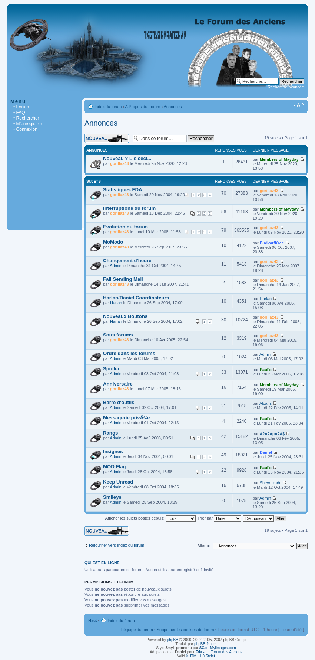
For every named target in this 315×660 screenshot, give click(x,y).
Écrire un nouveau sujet (106, 138)
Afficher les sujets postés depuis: (150, 518)
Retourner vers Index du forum (116, 545)
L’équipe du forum (136, 629)
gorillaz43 (119, 163)
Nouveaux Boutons (125, 316)
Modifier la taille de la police (298, 105)
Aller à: (204, 545)
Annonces (173, 106)
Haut (92, 620)
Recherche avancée (286, 87)
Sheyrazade (271, 483)
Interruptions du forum (129, 208)
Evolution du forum (125, 227)
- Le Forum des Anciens (219, 652)
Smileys (112, 497)
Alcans (265, 403)
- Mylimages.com (217, 648)
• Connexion (25, 129)
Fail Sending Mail (123, 279)
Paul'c (266, 369)
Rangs (110, 433)
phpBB (172, 640)
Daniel (266, 452)
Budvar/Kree (272, 243)
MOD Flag (114, 466)
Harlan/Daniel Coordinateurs (136, 297)
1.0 (200, 656)
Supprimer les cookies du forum (185, 629)
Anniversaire (118, 384)
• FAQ (19, 112)
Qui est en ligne (102, 562)
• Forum (21, 107)
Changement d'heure (127, 260)
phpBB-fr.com (205, 644)
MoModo (113, 242)
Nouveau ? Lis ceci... (127, 158)
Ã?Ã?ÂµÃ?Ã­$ (272, 434)
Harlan (116, 302)
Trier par (219, 518)
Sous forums (118, 335)
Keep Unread (118, 482)
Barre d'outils (118, 402)
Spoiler (111, 368)
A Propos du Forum (142, 106)
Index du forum (108, 106)
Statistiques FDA (122, 189)
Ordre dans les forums (129, 353)
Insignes (113, 451)
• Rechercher (26, 118)
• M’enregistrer (27, 123)
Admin (115, 265)
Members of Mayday (279, 159)
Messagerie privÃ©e (126, 417)
